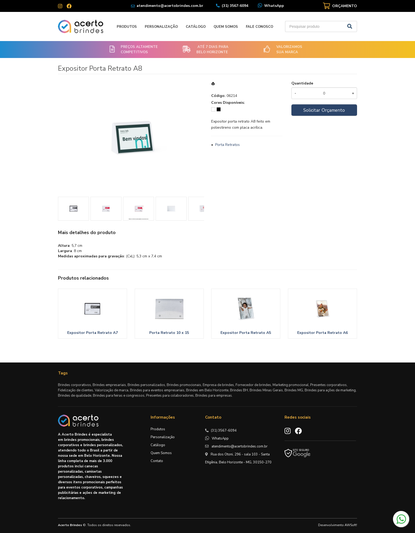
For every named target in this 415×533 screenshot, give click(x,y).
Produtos (127, 26)
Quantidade (302, 83)
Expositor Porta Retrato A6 (322, 332)
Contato (157, 461)
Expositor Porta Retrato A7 (92, 332)
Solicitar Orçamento (324, 110)
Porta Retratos (227, 144)
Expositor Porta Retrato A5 (245, 332)
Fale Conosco (259, 26)
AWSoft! (351, 525)
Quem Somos (226, 26)
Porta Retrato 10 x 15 (169, 332)
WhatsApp (274, 5)
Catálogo (196, 26)
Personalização (161, 26)
